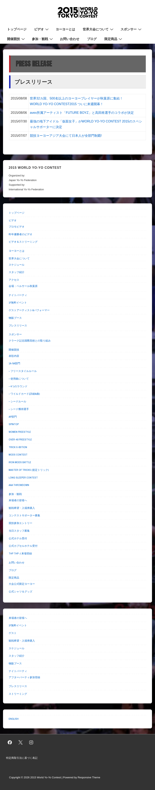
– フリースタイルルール (23, 371)
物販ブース (15, 318)
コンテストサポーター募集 (24, 515)
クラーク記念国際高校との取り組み (30, 340)
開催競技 (16, 38)
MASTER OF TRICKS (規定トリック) (29, 470)
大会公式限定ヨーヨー (22, 584)
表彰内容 (14, 356)
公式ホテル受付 (18, 538)
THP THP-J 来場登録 (20, 553)
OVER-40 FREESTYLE (20, 439)
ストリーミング (18, 694)
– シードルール (17, 401)
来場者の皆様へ (18, 500)
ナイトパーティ (18, 295)
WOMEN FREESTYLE (20, 432)
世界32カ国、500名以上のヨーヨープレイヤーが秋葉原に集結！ (76, 98)
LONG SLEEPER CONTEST (23, 477)
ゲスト (13, 633)
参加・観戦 (43, 38)
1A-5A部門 (14, 363)
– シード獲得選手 (19, 409)
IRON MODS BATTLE (20, 462)
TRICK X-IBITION (18, 447)
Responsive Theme (89, 777)
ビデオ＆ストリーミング (23, 241)
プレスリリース (18, 325)
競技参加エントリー (20, 523)
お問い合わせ (69, 39)
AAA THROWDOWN (19, 485)
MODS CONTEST (18, 454)
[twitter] (20, 742)
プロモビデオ (16, 226)
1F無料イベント (18, 302)
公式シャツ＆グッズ (20, 591)
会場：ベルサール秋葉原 (23, 286)
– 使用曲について (19, 378)
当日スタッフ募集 (19, 530)
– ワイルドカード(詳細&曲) (24, 394)
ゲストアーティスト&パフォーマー (29, 310)
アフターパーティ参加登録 (24, 677)
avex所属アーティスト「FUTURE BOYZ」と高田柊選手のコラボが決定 (82, 112)
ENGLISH (14, 719)
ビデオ (42, 29)
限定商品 (113, 38)
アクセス (14, 280)
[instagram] (31, 742)
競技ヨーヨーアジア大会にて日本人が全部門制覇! (66, 135)
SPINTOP (14, 424)
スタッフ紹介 (16, 272)
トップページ (16, 29)
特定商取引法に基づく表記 (22, 758)
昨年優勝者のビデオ (20, 234)
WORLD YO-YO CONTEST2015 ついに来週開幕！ (66, 104)
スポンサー (131, 29)
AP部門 (13, 416)
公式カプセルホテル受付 (23, 546)
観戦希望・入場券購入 (22, 508)
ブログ (92, 39)
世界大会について (98, 29)
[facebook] (10, 742)
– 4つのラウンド (18, 386)
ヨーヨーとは (65, 29)
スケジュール (16, 264)
